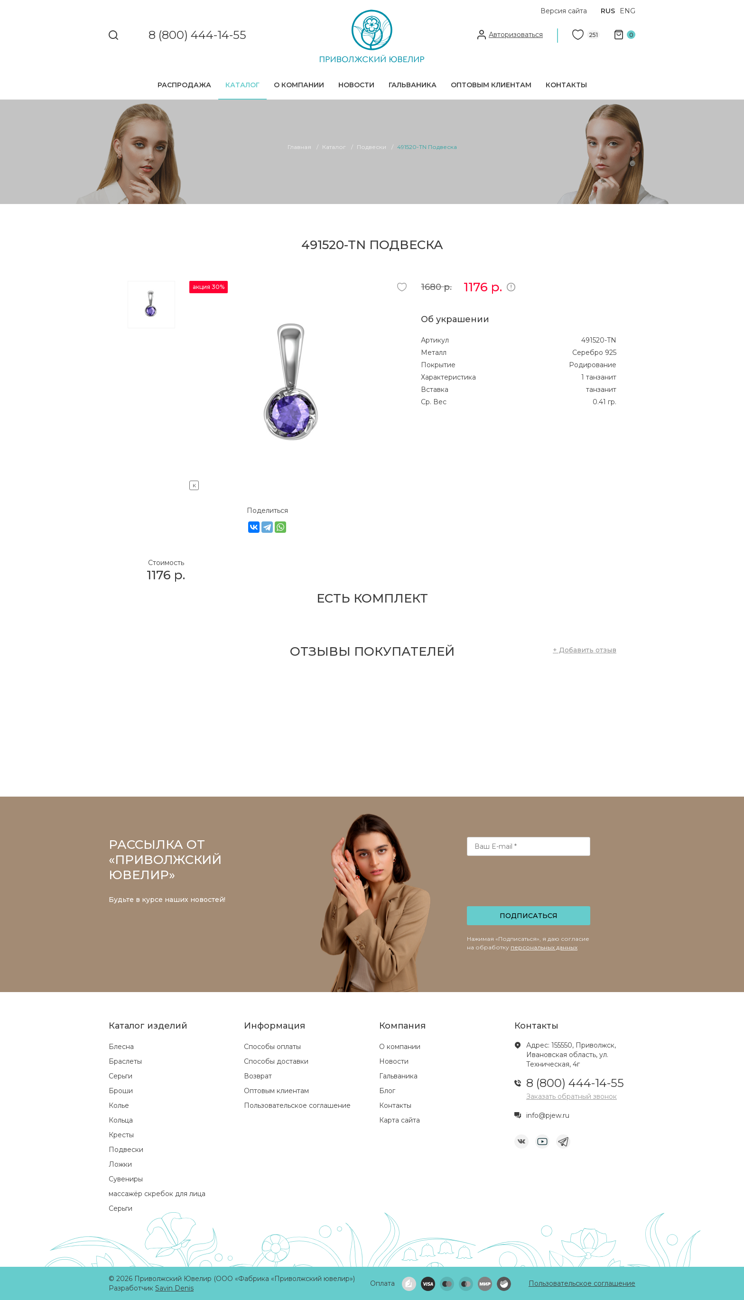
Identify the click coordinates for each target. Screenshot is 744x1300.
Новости (356, 85)
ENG (627, 11)
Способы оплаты (272, 1046)
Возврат (258, 1076)
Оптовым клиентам (491, 85)
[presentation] (529, 884)
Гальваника (413, 85)
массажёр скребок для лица (157, 1193)
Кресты (121, 1135)
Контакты (566, 85)
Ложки (120, 1164)
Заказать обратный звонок (571, 1096)
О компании (299, 85)
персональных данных (544, 947)
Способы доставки (276, 1061)
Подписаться (529, 915)
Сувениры (126, 1179)
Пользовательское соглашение (297, 1105)
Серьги (120, 1076)
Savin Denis (174, 1288)
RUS (608, 11)
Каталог (242, 85)
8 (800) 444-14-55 (197, 35)
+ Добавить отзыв (584, 650)
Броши (121, 1090)
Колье (119, 1105)
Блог (387, 1090)
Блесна (121, 1046)
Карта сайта (399, 1120)
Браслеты (125, 1061)
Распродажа (184, 85)
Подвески (126, 1149)
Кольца (121, 1120)
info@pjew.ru (547, 1115)
